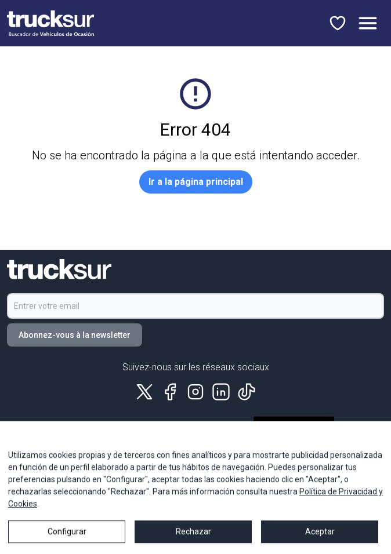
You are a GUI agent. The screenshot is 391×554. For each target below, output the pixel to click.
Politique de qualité (98, 449)
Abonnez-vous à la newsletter (75, 335)
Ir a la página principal (196, 181)
